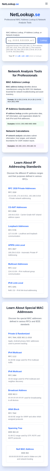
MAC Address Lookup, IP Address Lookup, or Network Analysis (24, 34)
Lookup (43, 40)
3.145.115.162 (22, 56)
